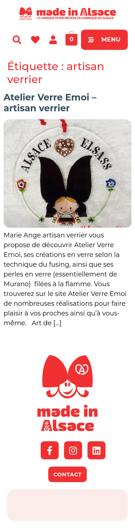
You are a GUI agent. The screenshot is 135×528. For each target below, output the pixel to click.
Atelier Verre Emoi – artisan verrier (50, 102)
